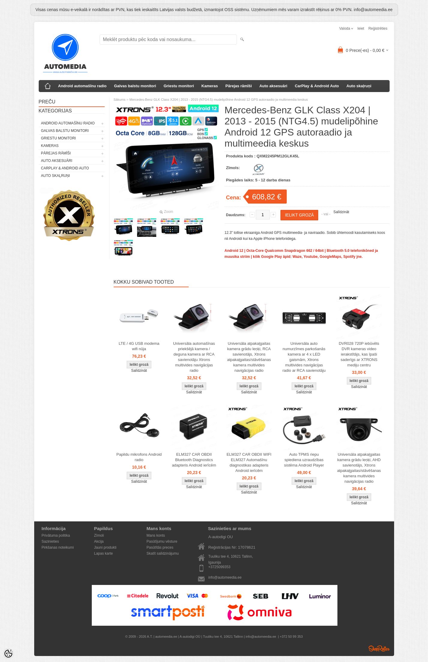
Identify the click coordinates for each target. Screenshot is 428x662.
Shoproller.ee (379, 649)
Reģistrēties (377, 28)
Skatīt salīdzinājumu (163, 553)
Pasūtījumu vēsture (162, 541)
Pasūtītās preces (160, 547)
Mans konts (156, 535)
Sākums (120, 99)
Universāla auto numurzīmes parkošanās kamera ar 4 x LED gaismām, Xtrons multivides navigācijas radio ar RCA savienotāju (304, 357)
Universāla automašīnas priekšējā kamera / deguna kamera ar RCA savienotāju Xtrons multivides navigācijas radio (194, 357)
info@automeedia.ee (225, 577)
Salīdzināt (341, 212)
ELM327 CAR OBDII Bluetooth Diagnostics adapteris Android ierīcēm (194, 459)
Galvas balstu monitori (135, 86)
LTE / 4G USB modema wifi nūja (139, 346)
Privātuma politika (56, 535)
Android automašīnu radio (82, 86)
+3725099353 (219, 567)
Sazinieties (50, 541)
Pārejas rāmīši (239, 86)
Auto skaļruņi (358, 86)
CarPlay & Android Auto (317, 86)
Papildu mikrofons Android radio (139, 457)
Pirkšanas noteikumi (58, 547)
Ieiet (360, 28)
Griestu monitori (178, 86)
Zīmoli (99, 535)
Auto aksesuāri (273, 86)
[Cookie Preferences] (8, 653)
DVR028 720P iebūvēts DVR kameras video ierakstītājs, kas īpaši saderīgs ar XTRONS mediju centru (359, 354)
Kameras (210, 86)
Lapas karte (103, 553)
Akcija (99, 541)
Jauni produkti (105, 547)
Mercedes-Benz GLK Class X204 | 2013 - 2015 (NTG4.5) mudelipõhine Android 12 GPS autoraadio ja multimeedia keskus (219, 99)
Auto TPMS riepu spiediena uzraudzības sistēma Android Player (304, 459)
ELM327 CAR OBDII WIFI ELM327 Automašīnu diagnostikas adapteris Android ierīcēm (248, 462)
